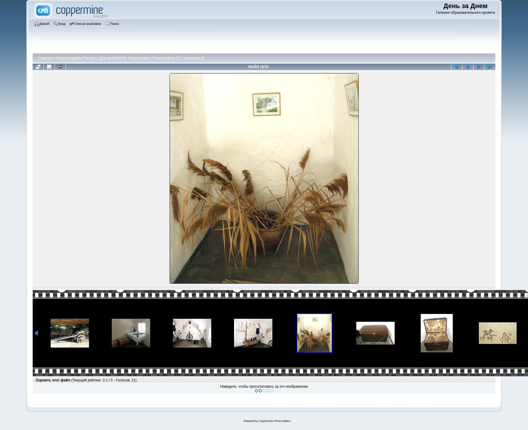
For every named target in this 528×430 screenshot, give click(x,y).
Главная (45, 58)
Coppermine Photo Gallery (274, 421)
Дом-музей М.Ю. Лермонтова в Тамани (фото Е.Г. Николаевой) (151, 58)
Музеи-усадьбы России (75, 58)
